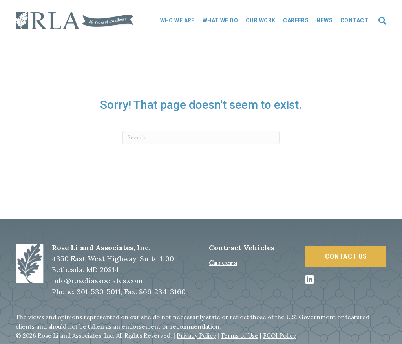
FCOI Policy (279, 335)
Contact (354, 20)
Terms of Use (239, 335)
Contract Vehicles (241, 247)
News (324, 20)
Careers (296, 20)
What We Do (220, 20)
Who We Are (177, 20)
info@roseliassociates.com (97, 280)
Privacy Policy (196, 335)
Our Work (260, 20)
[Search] (379, 21)
